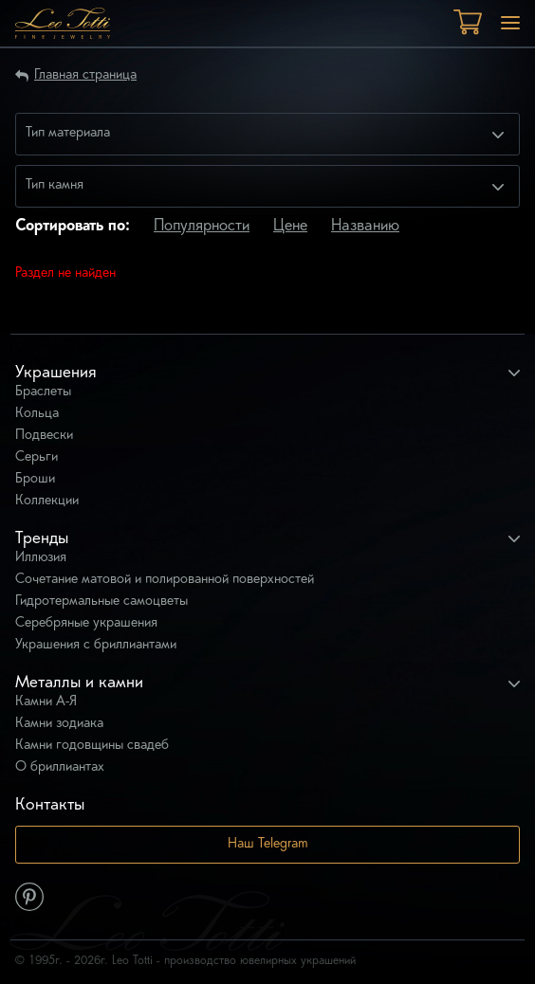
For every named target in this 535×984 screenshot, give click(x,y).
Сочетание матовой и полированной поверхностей (164, 580)
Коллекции (47, 501)
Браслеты (43, 392)
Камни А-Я (46, 702)
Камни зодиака (59, 724)
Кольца (37, 414)
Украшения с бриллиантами (95, 645)
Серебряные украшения (86, 623)
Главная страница (85, 75)
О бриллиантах (59, 767)
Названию (365, 226)
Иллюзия (40, 558)
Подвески (44, 435)
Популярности (201, 226)
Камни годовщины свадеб (92, 745)
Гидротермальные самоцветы (101, 601)
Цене (290, 226)
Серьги (36, 457)
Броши (35, 479)
